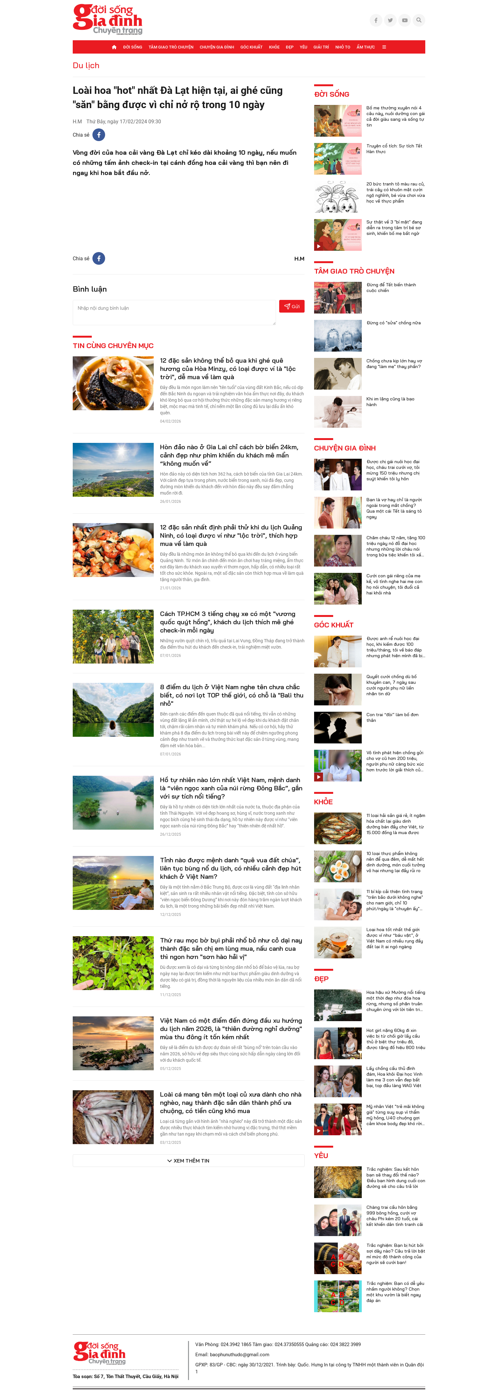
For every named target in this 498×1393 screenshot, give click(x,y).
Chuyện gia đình (217, 47)
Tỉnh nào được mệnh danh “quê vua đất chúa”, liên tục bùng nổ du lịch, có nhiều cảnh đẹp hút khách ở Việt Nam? (230, 868)
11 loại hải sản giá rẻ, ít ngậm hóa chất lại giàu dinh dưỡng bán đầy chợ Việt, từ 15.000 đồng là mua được (396, 824)
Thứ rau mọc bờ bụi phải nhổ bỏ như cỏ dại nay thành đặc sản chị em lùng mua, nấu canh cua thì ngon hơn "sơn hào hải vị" (231, 948)
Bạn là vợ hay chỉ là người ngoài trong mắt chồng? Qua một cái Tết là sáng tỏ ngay (394, 508)
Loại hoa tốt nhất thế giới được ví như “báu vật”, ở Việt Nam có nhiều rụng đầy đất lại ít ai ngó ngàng (395, 938)
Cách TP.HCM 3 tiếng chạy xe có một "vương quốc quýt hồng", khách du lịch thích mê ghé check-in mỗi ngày (227, 622)
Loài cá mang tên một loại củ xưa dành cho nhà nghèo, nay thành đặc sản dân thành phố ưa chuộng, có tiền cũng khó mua (230, 1102)
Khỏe (274, 47)
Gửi (292, 306)
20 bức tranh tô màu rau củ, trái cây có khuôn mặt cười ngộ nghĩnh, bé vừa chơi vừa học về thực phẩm (396, 192)
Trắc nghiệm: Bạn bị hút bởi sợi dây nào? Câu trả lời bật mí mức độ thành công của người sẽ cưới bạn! (396, 1253)
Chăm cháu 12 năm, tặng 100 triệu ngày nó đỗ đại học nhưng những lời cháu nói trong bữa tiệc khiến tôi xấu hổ (396, 549)
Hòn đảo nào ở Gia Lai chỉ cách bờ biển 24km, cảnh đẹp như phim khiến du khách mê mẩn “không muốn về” (229, 455)
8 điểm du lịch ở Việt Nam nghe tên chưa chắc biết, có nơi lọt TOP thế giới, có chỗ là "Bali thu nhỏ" (232, 695)
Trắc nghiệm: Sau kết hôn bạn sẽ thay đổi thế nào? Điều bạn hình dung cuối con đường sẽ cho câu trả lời (396, 1177)
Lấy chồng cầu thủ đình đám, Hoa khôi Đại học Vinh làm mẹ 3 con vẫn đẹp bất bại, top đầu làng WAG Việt (394, 1077)
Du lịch (86, 65)
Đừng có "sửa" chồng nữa (394, 323)
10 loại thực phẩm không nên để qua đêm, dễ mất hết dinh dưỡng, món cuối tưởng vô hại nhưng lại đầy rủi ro (396, 862)
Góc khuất (251, 47)
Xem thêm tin (191, 1160)
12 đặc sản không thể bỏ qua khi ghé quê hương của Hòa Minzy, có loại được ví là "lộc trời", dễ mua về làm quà (228, 368)
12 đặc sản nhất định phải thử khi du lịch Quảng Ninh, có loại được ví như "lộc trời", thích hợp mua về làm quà (231, 535)
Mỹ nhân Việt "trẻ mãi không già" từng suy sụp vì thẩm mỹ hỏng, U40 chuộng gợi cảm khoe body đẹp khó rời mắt (395, 1118)
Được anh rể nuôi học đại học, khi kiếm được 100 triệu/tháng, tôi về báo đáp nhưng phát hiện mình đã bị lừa (394, 650)
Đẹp (289, 47)
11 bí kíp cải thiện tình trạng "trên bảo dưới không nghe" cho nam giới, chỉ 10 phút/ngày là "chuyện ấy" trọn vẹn (395, 903)
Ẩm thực (366, 47)
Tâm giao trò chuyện (171, 47)
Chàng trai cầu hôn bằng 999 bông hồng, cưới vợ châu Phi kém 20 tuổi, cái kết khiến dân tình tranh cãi (395, 1215)
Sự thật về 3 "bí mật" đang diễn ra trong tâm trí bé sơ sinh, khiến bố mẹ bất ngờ (394, 227)
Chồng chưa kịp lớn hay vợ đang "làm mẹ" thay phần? (394, 363)
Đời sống (132, 47)
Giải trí (321, 47)
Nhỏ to (342, 47)
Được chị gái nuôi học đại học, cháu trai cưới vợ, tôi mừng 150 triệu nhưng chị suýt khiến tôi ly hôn (393, 470)
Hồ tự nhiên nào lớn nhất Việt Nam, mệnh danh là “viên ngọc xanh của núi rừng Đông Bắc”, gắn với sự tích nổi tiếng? (231, 788)
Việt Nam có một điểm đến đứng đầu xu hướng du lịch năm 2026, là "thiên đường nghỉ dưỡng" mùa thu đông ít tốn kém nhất (231, 1028)
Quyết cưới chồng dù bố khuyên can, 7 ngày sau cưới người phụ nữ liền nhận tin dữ (392, 685)
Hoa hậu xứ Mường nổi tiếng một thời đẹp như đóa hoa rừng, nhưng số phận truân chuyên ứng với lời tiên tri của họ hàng (396, 1003)
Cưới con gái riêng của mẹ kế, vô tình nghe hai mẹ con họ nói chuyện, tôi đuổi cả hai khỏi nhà (394, 584)
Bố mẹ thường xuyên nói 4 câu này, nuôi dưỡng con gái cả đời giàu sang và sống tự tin (396, 116)
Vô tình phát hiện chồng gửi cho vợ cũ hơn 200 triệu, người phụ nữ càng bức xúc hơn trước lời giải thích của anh (395, 764)
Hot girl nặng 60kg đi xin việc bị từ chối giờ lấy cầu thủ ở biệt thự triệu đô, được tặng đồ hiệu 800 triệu (396, 1038)
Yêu (303, 47)
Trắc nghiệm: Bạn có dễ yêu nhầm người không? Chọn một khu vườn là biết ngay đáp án (395, 1291)
